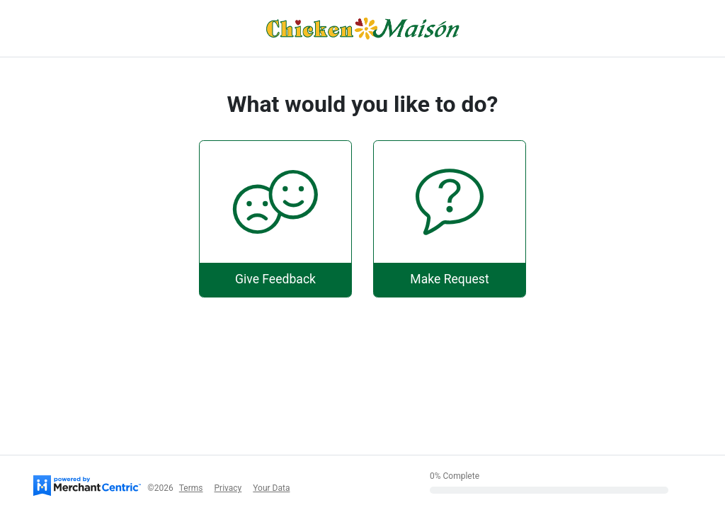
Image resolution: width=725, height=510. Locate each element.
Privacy (228, 488)
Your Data (271, 488)
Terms (191, 488)
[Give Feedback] (275, 218)
